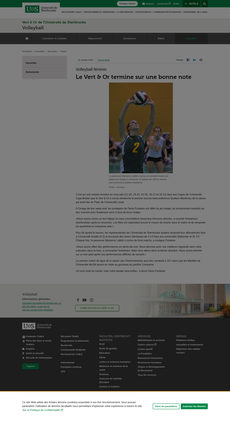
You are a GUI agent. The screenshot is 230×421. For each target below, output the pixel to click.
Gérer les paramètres (166, 406)
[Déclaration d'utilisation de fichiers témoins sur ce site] (115, 406)
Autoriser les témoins (194, 406)
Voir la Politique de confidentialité (41, 410)
